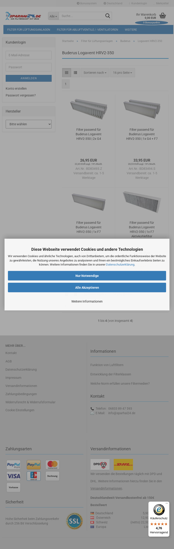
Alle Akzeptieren (87, 287)
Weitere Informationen (87, 301)
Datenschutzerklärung (120, 264)
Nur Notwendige (87, 276)
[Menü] (166, 504)
